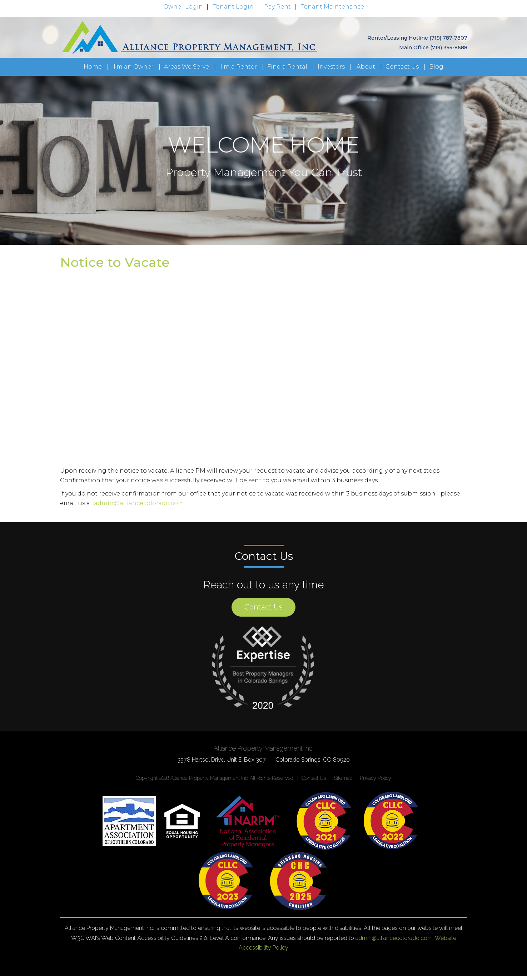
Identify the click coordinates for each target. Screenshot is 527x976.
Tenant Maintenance (332, 6)
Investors (331, 66)
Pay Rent (277, 6)
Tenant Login (233, 6)
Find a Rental (287, 66)
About (366, 66)
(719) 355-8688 (448, 47)
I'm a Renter (239, 66)
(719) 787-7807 (448, 38)
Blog (436, 66)
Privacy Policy (375, 778)
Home (93, 66)
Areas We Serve (186, 66)
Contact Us (402, 66)
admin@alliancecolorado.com (139, 503)
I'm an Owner (134, 66)
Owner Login (183, 6)
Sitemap (343, 778)
